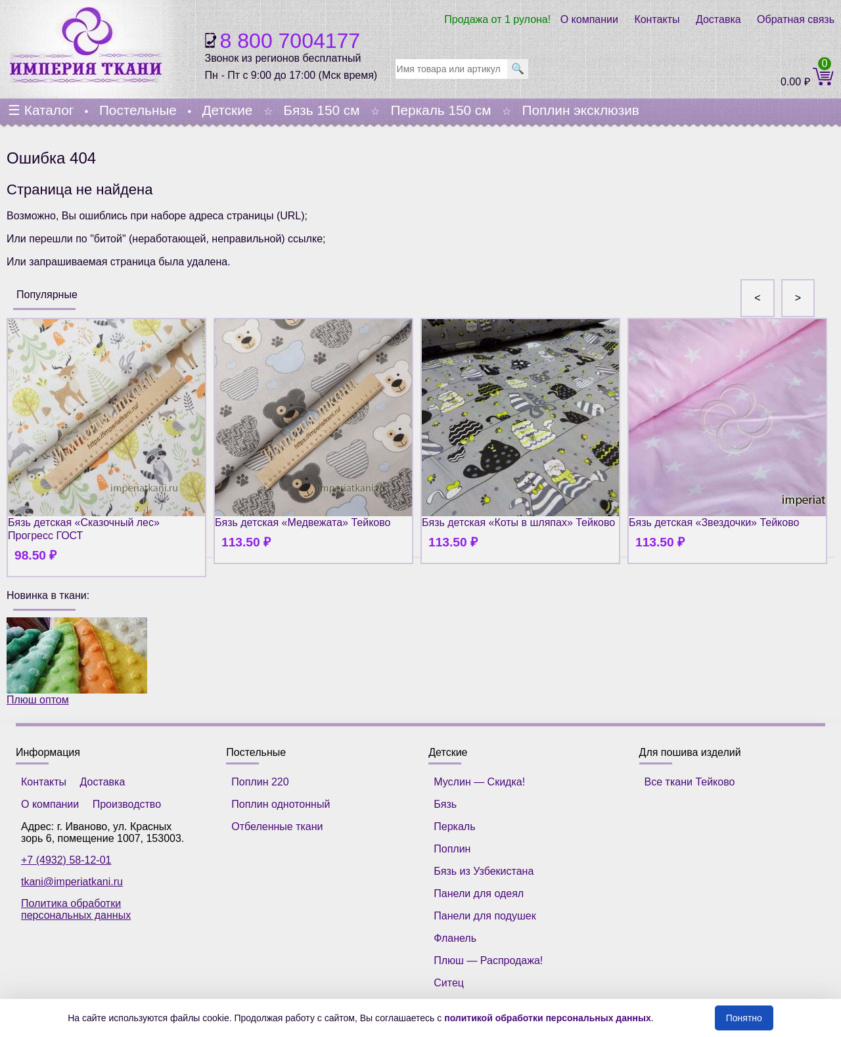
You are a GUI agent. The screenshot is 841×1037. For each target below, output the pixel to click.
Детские (227, 110)
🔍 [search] (517, 68)
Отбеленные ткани (277, 826)
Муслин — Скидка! (479, 781)
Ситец (449, 982)
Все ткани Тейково (690, 781)
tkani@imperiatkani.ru (72, 881)
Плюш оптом (77, 661)
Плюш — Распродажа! (488, 960)
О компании (589, 19)
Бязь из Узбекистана (484, 871)
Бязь (445, 804)
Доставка (718, 19)
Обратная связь (795, 19)
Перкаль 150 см (440, 110)
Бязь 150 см (321, 110)
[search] (451, 69)
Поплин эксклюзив (580, 110)
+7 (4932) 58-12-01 (66, 860)
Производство (127, 804)
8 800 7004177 (290, 41)
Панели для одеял (479, 893)
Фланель (455, 938)
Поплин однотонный (280, 804)
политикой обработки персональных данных (547, 1018)
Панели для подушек (484, 915)
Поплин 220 (259, 781)
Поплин (452, 848)
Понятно (744, 1018)
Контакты (656, 19)
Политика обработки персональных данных (76, 909)
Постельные (138, 110)
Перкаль (454, 826)
